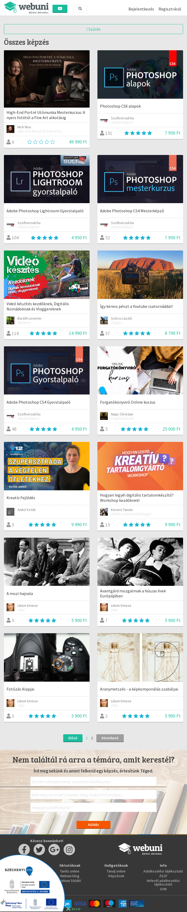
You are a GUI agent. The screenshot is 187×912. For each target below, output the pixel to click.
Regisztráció (170, 9)
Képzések (116, 876)
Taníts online (69, 871)
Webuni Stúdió (70, 880)
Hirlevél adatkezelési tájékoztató (163, 882)
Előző (72, 738)
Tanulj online (116, 871)
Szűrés (93, 29)
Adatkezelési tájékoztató (163, 871)
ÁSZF (163, 876)
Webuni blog (69, 876)
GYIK (163, 889)
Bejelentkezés (141, 9)
